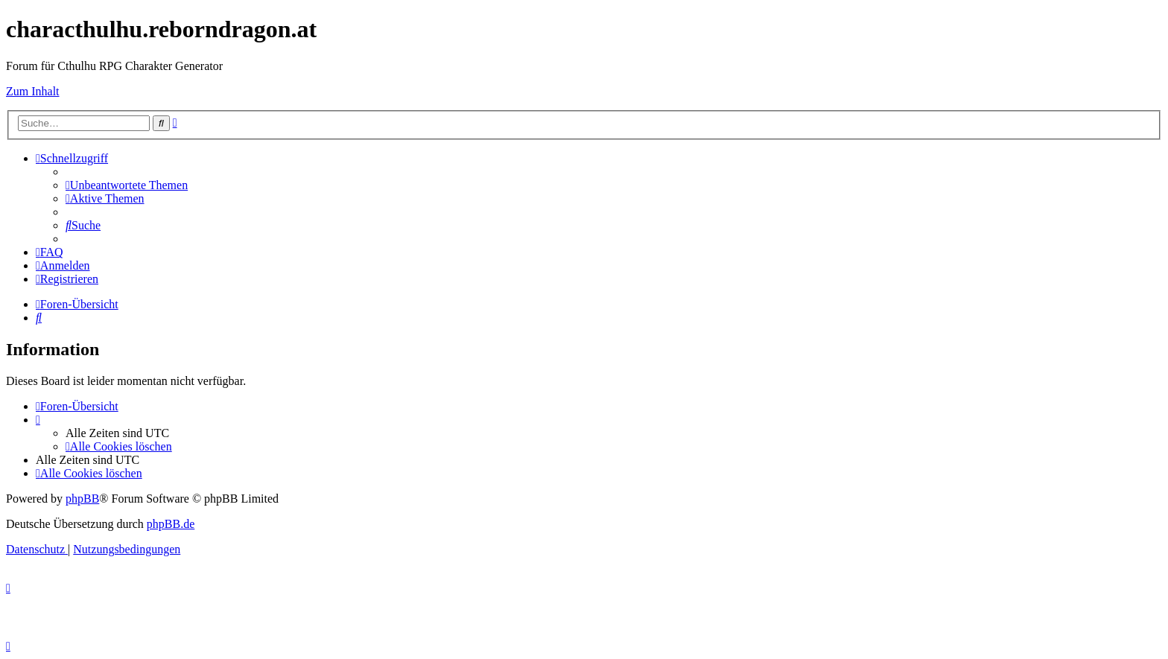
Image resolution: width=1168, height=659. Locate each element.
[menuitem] (127, 185)
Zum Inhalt (33, 91)
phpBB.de (170, 524)
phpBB (82, 498)
